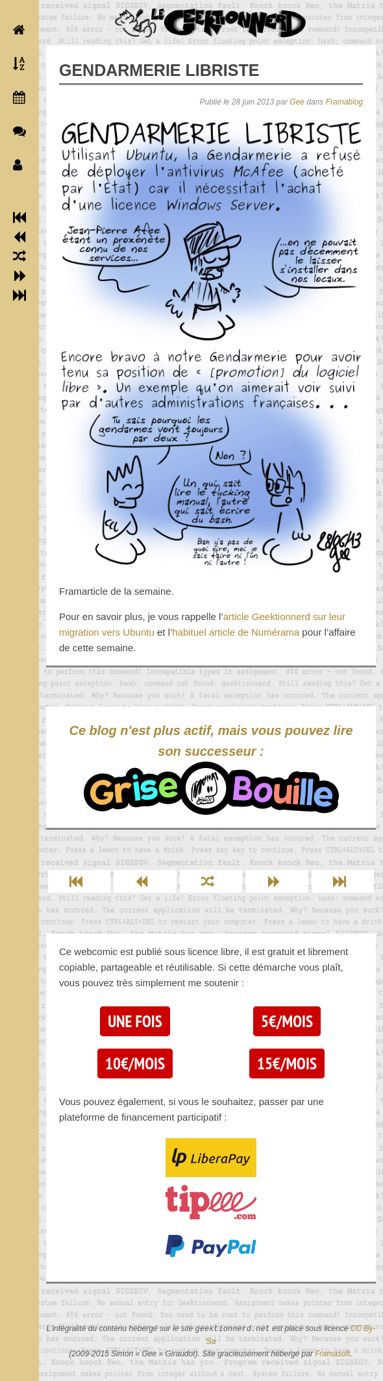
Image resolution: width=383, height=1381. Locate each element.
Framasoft (332, 1353)
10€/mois (135, 1063)
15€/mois (287, 1063)
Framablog (344, 101)
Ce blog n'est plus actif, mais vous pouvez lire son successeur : (210, 769)
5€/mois (287, 1021)
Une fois (135, 1021)
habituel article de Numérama (235, 632)
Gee (297, 101)
